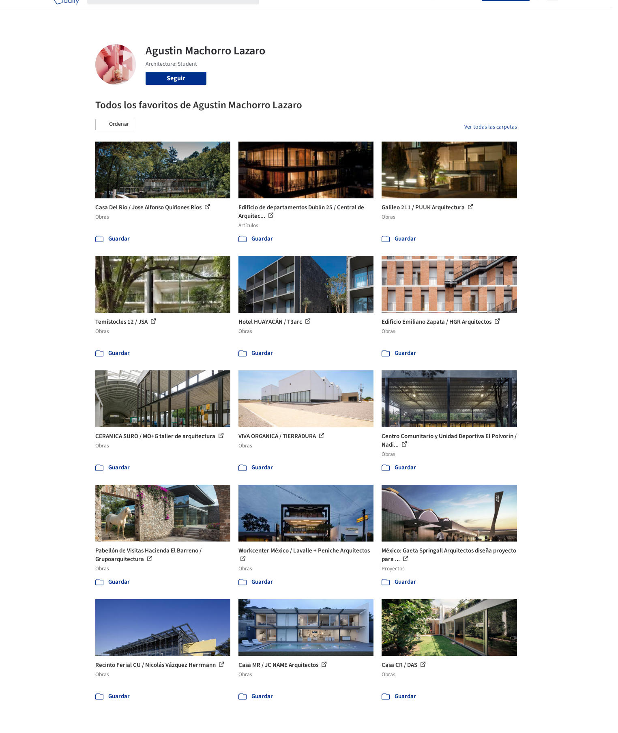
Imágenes (303, 11)
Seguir (176, 78)
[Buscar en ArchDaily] (179, 11)
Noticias (387, 11)
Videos (415, 11)
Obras (275, 11)
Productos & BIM (347, 11)
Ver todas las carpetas (490, 127)
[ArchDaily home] (66, 11)
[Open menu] (552, 11)
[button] (114, 124)
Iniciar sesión (459, 11)
